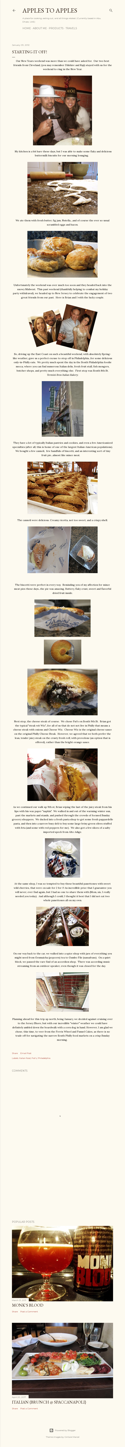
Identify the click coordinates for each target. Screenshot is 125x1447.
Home (26, 28)
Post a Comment (29, 1311)
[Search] (111, 9)
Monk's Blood (27, 1305)
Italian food (25, 1058)
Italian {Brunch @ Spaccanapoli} (49, 1402)
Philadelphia (44, 1058)
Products (56, 28)
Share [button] (15, 1053)
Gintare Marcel (71, 1437)
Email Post (25, 1053)
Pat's (34, 1058)
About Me (40, 28)
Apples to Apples (49, 10)
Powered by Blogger (62, 1430)
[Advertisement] (62, 1187)
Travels (71, 28)
